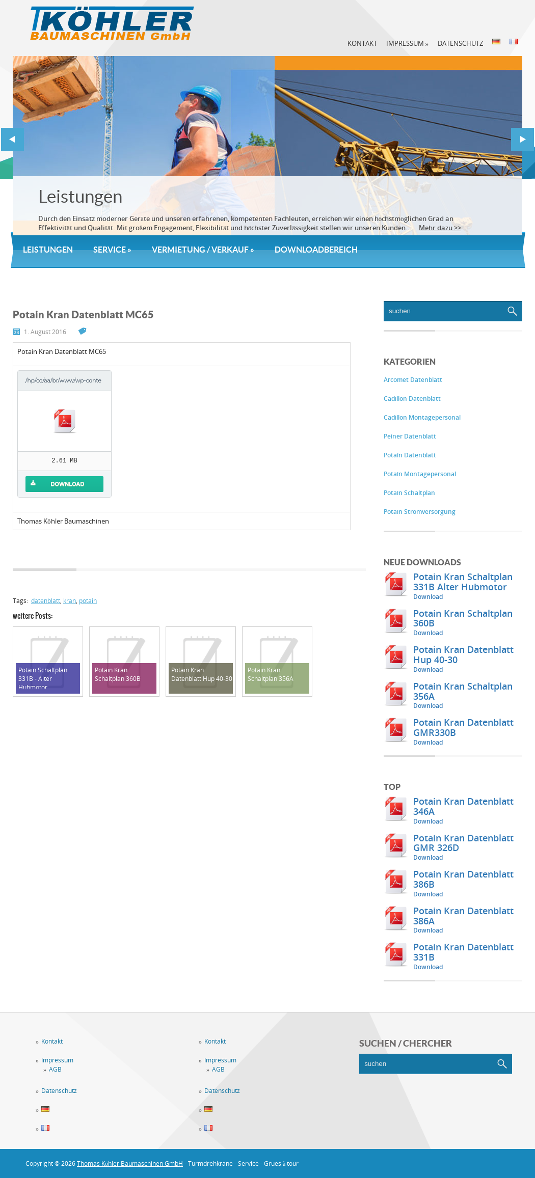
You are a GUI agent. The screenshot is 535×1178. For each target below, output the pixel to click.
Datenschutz (460, 43)
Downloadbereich (316, 249)
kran (69, 600)
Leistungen (80, 196)
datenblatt (45, 600)
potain (88, 600)
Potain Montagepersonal (420, 474)
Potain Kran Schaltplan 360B (463, 618)
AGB (55, 1069)
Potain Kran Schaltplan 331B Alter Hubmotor (463, 581)
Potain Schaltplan (409, 492)
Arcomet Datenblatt (413, 379)
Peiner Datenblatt (410, 436)
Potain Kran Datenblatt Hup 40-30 (463, 654)
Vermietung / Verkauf (203, 249)
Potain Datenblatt (410, 455)
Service (112, 249)
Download (428, 596)
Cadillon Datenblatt (412, 398)
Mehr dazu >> (440, 227)
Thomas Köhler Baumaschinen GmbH (130, 1163)
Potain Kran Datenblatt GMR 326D (463, 843)
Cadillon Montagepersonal (422, 417)
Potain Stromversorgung (420, 511)
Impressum (407, 43)
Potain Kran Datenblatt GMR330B (463, 727)
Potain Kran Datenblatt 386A (463, 916)
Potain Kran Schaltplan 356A (463, 691)
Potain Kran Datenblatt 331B (463, 952)
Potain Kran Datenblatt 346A (463, 806)
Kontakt (362, 43)
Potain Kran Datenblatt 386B (463, 879)
